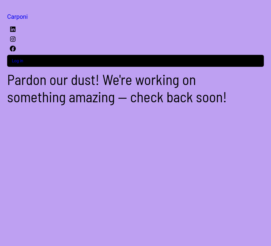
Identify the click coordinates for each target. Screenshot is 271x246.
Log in (17, 60)
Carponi (17, 16)
